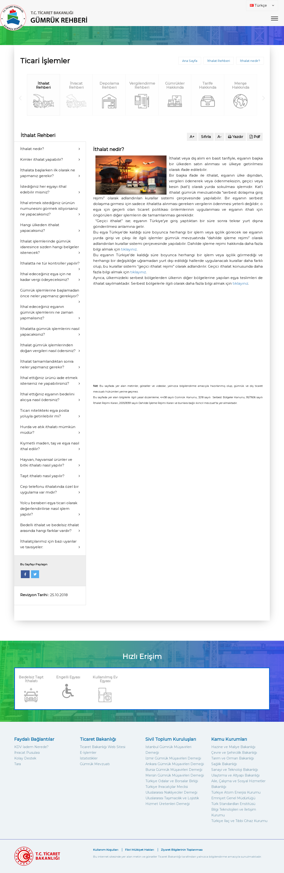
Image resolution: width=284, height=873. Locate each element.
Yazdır (235, 136)
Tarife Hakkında (207, 85)
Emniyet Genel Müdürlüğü (233, 798)
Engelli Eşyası (68, 677)
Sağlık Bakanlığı (224, 764)
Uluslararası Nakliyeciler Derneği (171, 792)
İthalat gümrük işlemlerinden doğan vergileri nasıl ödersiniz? (48, 348)
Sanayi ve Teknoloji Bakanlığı (234, 770)
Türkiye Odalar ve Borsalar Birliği (171, 781)
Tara (17, 764)
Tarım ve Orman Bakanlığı (232, 758)
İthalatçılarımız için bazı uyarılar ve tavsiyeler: (48, 544)
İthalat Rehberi (218, 61)
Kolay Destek (25, 758)
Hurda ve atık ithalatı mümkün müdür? (47, 430)
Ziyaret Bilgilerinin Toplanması (182, 849)
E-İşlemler (88, 752)
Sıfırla (206, 136)
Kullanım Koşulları (105, 849)
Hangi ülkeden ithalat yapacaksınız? (39, 228)
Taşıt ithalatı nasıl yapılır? (42, 476)
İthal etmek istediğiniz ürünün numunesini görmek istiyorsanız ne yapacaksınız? (49, 208)
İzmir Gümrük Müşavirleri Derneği (173, 758)
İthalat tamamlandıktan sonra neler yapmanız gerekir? (46, 364)
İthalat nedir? (250, 61)
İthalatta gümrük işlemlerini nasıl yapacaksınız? (49, 331)
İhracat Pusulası (27, 752)
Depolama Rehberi (109, 85)
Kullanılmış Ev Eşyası (105, 679)
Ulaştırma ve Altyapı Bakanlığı (235, 775)
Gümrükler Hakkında (175, 85)
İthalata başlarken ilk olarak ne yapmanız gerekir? (47, 173)
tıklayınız (129, 249)
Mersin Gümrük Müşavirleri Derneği (174, 775)
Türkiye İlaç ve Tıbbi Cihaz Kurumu (239, 821)
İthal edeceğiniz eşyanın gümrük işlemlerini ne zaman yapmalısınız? (46, 312)
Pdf (255, 136)
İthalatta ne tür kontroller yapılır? (50, 263)
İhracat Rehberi (76, 85)
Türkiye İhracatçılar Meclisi (166, 787)
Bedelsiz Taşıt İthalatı (31, 679)
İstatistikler (89, 758)
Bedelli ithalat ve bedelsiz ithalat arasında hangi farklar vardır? (49, 528)
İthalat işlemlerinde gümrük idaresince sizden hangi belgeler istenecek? (49, 247)
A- (219, 136)
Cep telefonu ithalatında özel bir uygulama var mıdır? (49, 489)
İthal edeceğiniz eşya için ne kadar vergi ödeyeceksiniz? (45, 277)
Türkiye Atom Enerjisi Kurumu (236, 792)
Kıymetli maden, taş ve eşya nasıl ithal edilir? (49, 446)
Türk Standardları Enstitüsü (233, 804)
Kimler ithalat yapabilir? (41, 159)
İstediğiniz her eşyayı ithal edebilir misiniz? (43, 189)
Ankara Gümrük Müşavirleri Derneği (174, 764)
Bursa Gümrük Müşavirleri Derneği (173, 770)
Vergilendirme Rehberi (142, 85)
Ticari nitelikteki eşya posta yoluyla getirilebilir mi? (44, 413)
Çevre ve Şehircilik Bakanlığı (234, 752)
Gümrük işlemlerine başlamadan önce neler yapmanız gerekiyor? (49, 293)
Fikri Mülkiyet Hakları (139, 849)
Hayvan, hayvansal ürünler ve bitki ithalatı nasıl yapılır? (46, 462)
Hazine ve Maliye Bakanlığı (233, 747)
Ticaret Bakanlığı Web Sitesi (102, 747)
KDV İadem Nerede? (31, 747)
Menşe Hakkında (240, 85)
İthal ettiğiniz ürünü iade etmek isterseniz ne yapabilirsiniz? (48, 380)
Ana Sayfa (189, 61)
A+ (192, 136)
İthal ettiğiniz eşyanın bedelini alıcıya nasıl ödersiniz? (47, 397)
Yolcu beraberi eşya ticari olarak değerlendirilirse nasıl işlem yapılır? (48, 508)
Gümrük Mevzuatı (95, 764)
